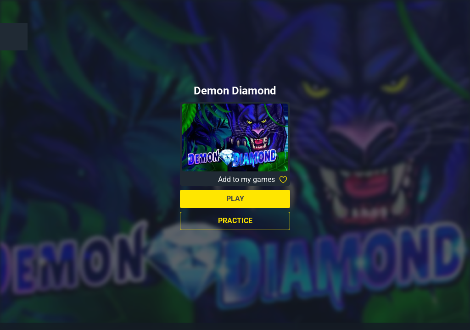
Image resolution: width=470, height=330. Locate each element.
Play (235, 198)
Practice (235, 220)
